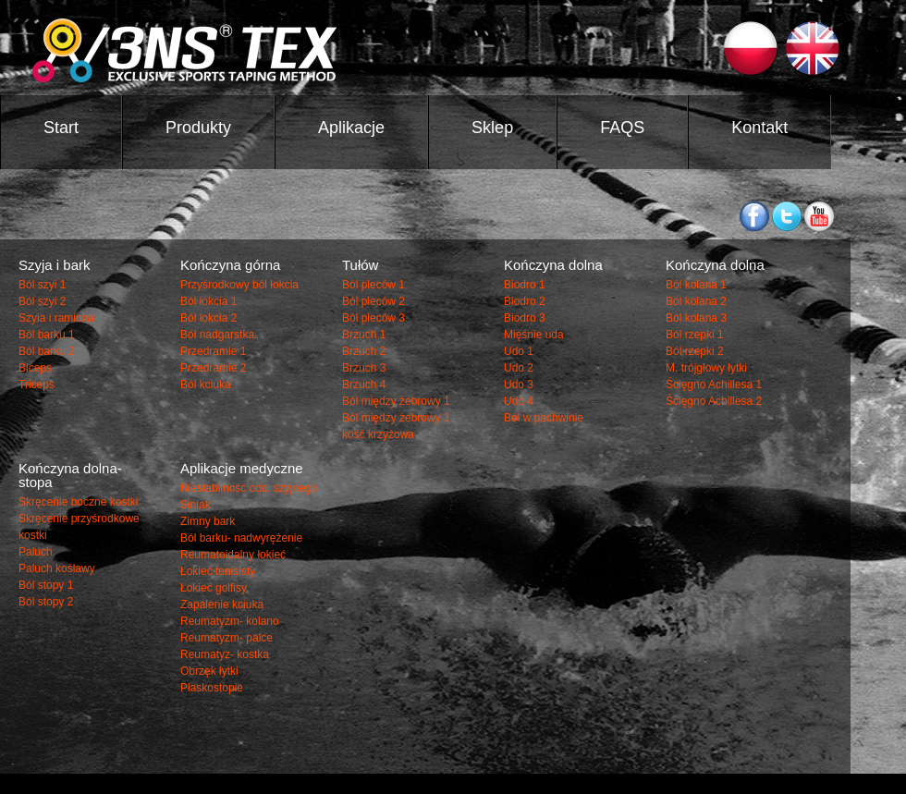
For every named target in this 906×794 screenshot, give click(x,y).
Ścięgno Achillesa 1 (714, 384)
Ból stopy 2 (45, 601)
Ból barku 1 (46, 334)
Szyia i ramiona (56, 317)
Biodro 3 (524, 317)
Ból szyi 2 (42, 301)
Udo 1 (518, 351)
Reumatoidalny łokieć (233, 554)
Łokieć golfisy (213, 587)
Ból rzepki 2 (695, 351)
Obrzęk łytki (209, 671)
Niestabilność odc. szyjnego (248, 488)
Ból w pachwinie (543, 417)
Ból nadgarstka (217, 334)
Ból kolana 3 (696, 317)
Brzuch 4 (364, 384)
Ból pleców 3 (373, 317)
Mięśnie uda (534, 334)
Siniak (195, 504)
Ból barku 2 (46, 351)
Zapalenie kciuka (221, 604)
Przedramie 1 (213, 351)
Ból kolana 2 (696, 301)
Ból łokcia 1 (208, 301)
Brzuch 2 (364, 351)
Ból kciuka (205, 384)
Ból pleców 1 (373, 284)
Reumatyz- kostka (224, 654)
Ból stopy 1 (45, 585)
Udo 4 (518, 401)
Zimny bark (207, 521)
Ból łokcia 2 (208, 317)
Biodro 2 (524, 301)
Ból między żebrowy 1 (396, 401)
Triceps (36, 384)
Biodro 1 (524, 284)
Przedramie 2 (213, 367)
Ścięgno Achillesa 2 (714, 401)
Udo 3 (518, 384)
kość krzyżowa (378, 434)
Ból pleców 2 (373, 301)
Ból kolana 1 (696, 284)
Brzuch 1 (364, 334)
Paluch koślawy (56, 568)
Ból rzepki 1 (695, 334)
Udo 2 (518, 367)
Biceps (35, 367)
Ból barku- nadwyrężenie (241, 537)
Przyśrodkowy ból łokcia (239, 284)
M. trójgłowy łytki (706, 367)
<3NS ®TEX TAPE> (338, 50)
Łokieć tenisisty (217, 571)
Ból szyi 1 (42, 284)
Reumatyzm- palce (226, 637)
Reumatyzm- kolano (229, 621)
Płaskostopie (211, 687)
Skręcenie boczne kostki (78, 501)
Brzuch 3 (364, 367)
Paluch (35, 551)
